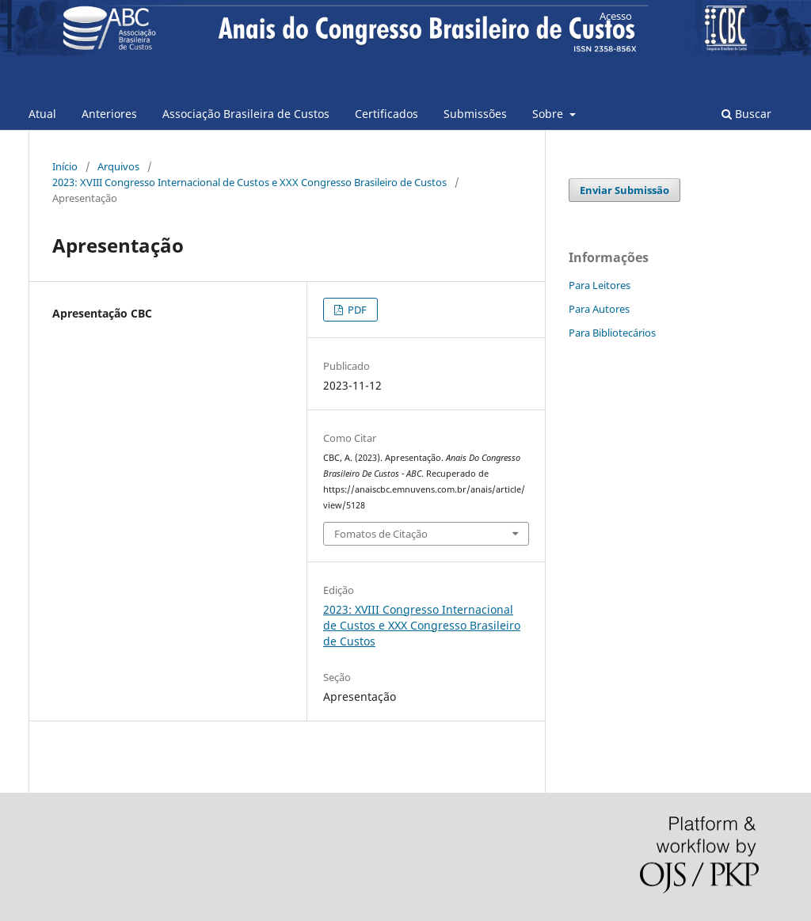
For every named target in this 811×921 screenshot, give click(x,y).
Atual (42, 113)
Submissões (475, 113)
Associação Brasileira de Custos (245, 113)
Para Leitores (599, 285)
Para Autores (599, 309)
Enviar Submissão (624, 190)
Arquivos (118, 166)
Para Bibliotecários (612, 332)
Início (65, 166)
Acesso (616, 16)
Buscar (746, 113)
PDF (356, 310)
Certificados (386, 113)
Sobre (549, 113)
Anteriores (109, 113)
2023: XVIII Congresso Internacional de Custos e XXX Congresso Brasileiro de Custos (249, 182)
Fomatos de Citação (381, 534)
